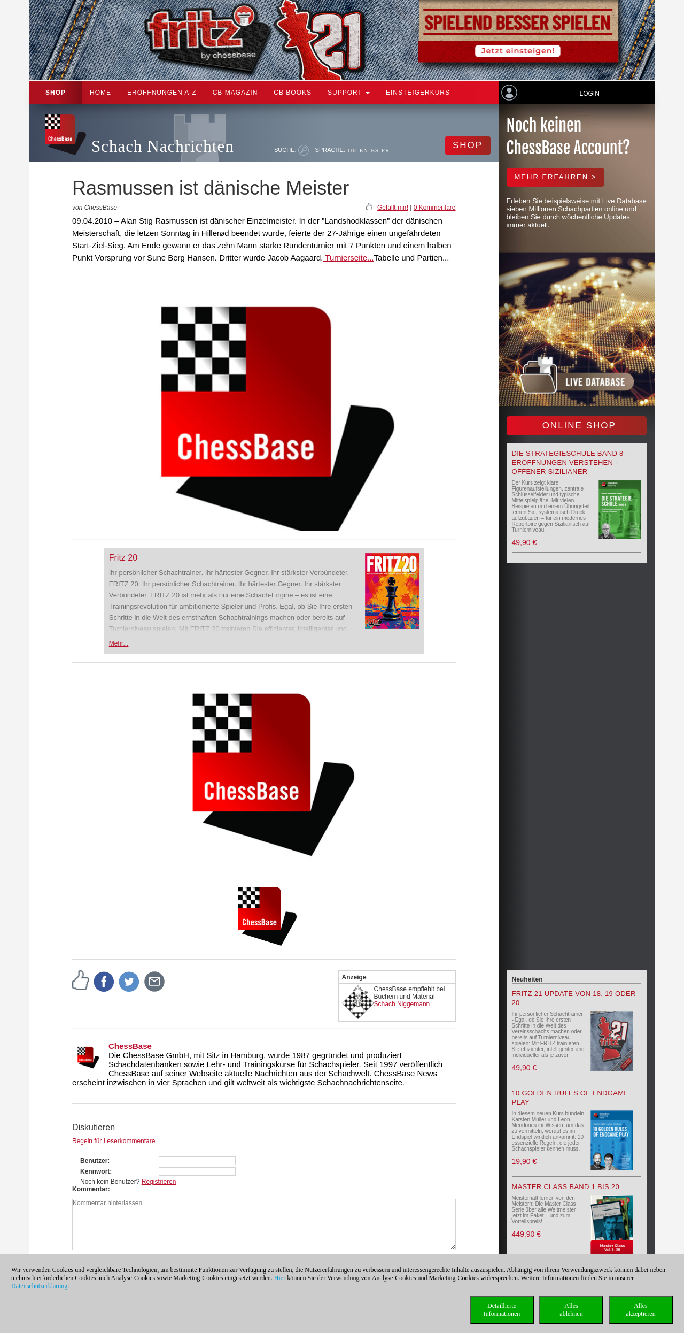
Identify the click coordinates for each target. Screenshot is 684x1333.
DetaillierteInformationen (502, 1309)
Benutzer (93, 1161)
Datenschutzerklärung (39, 1286)
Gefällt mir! (392, 207)
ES (375, 150)
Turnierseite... (348, 257)
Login (589, 93)
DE (352, 150)
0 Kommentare (435, 207)
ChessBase (130, 1046)
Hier (279, 1278)
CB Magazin (235, 92)
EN (363, 150)
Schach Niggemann (402, 1004)
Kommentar (90, 1189)
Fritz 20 (123, 557)
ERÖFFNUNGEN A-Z (162, 92)
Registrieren (159, 1181)
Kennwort (95, 1171)
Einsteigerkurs (418, 92)
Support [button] (349, 92)
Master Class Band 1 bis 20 (565, 1187)
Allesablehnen (570, 1309)
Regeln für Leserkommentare (113, 1141)
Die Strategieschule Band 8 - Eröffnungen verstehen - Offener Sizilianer (570, 462)
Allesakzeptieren (640, 1309)
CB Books (293, 92)
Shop (55, 92)
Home (100, 92)
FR (386, 150)
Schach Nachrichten (162, 146)
